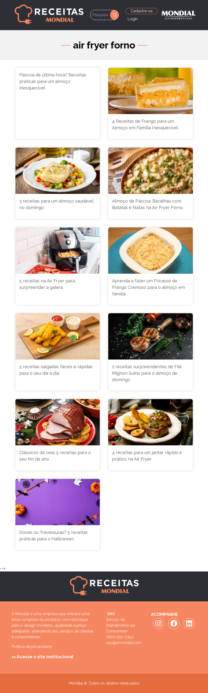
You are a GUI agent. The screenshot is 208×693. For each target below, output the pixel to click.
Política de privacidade (32, 646)
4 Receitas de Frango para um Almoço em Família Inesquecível (145, 124)
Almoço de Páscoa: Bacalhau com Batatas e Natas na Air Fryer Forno (147, 204)
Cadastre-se (142, 11)
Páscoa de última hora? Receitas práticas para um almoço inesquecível (52, 81)
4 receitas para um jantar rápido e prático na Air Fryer (147, 456)
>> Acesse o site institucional (43, 656)
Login (132, 19)
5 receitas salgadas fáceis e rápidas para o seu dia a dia (56, 370)
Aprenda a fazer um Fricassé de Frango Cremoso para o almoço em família (148, 287)
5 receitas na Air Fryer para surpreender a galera (47, 284)
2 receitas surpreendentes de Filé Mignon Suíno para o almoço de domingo (147, 373)
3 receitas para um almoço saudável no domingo (56, 204)
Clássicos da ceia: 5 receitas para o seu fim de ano (55, 456)
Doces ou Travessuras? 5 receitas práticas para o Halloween (53, 535)
